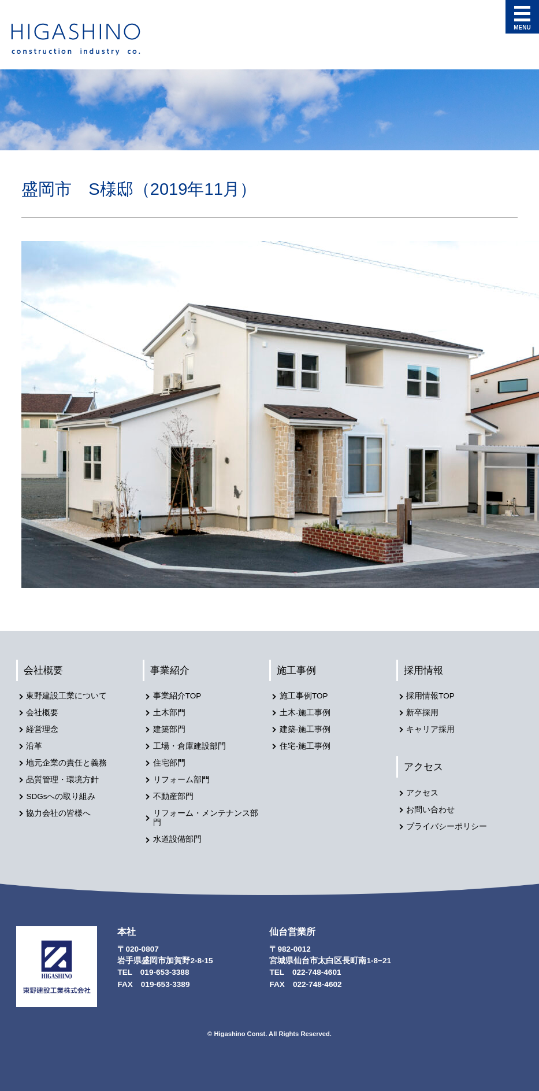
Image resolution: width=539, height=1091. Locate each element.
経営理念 (43, 729)
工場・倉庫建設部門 (189, 745)
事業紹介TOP (177, 696)
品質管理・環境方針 (63, 779)
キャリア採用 (431, 729)
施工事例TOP (304, 696)
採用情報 (424, 670)
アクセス (424, 766)
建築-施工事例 (305, 729)
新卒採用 (423, 712)
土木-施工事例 (305, 712)
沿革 (35, 745)
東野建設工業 (86, 39)
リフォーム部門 (181, 779)
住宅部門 (169, 762)
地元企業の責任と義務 (67, 762)
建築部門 (169, 729)
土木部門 (169, 712)
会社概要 (44, 670)
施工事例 (297, 670)
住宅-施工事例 (305, 745)
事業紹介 (170, 670)
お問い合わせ (431, 809)
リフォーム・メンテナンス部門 (205, 817)
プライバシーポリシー (447, 826)
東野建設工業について (67, 696)
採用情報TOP (431, 696)
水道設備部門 (177, 838)
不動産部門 (173, 795)
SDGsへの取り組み (61, 795)
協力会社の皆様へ (59, 812)
